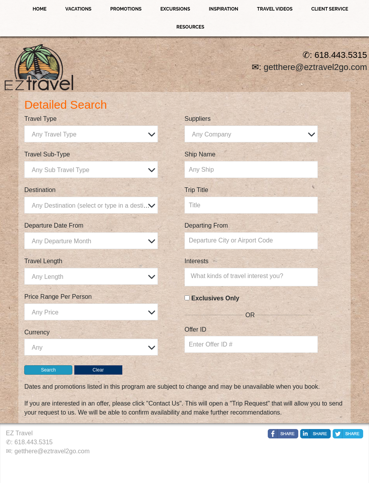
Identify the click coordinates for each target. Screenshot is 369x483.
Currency (37, 332)
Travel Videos (275, 9)
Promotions (126, 9)
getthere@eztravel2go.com (315, 67)
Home (39, 9)
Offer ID (195, 329)
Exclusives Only (215, 298)
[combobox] (91, 134)
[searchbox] (253, 276)
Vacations (78, 9)
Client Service (329, 9)
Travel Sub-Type (47, 154)
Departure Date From (53, 225)
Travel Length (43, 261)
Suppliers (197, 118)
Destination (40, 190)
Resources (190, 27)
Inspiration (223, 9)
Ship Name (199, 154)
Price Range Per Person (58, 296)
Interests (196, 261)
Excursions (175, 9)
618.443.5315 (33, 442)
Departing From (206, 225)
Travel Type (40, 118)
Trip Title (196, 190)
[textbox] (93, 134)
